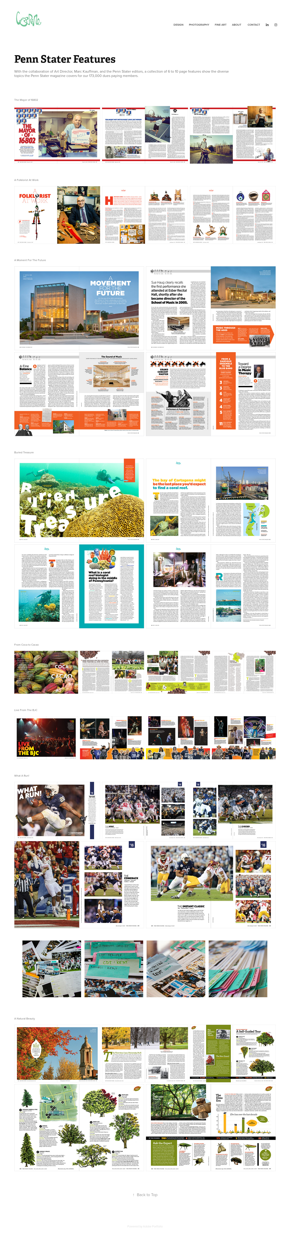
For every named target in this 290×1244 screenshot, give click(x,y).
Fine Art (221, 25)
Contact (254, 25)
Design (179, 25)
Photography (199, 25)
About (236, 25)
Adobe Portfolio (153, 1226)
